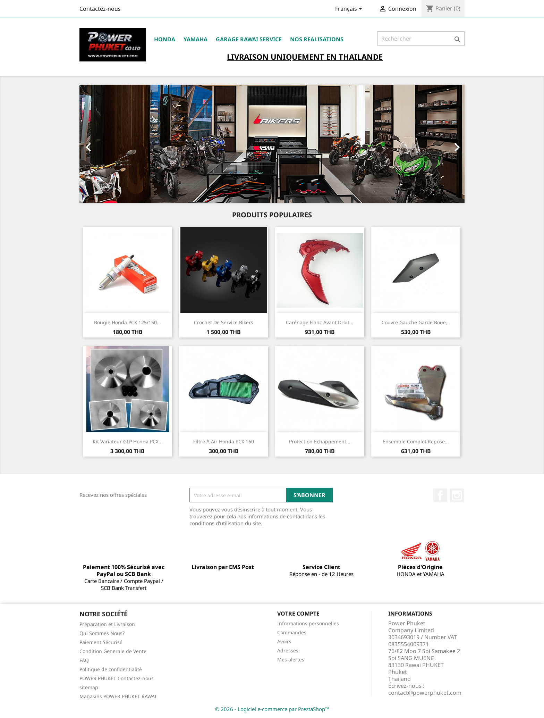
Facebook (440, 495)
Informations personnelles (308, 623)
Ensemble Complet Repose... (416, 441)
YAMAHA (195, 39)
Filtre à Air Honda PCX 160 (223, 441)
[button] (108, 144)
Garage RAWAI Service (249, 39)
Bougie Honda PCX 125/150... (127, 322)
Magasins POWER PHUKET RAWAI (117, 696)
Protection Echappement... (319, 441)
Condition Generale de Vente (112, 651)
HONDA (164, 39)
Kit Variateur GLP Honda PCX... (128, 441)
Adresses (287, 650)
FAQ (84, 660)
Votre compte (298, 613)
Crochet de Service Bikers (223, 322)
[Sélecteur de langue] (350, 9)
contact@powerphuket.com (424, 692)
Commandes (291, 632)
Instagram (457, 495)
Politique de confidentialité (110, 669)
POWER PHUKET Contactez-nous (116, 678)
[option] (272, 144)
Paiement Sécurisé (100, 642)
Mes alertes (290, 659)
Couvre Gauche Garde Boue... (416, 322)
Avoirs (284, 641)
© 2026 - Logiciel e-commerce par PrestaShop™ (272, 709)
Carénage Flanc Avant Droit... (320, 322)
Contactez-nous (100, 8)
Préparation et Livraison (107, 624)
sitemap (88, 687)
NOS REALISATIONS (316, 39)
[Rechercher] (421, 38)
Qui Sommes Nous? (102, 633)
